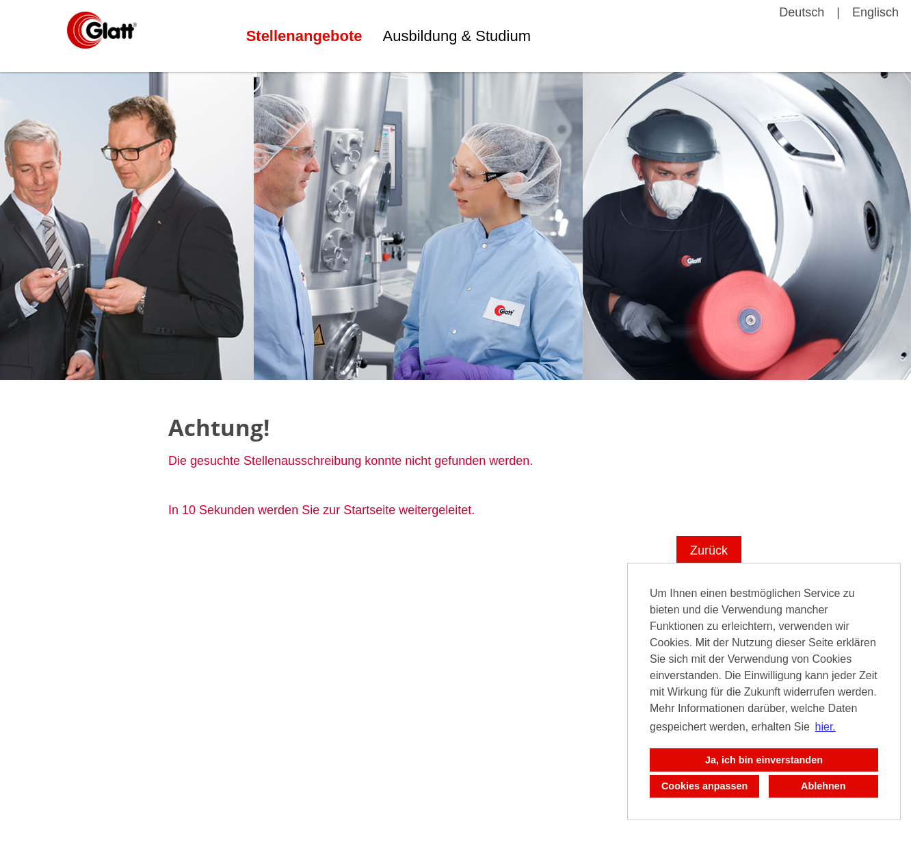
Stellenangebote (304, 36)
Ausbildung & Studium (457, 36)
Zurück (709, 550)
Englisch (875, 12)
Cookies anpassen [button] (704, 785)
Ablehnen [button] (823, 785)
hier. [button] (825, 727)
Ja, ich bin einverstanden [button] (764, 759)
